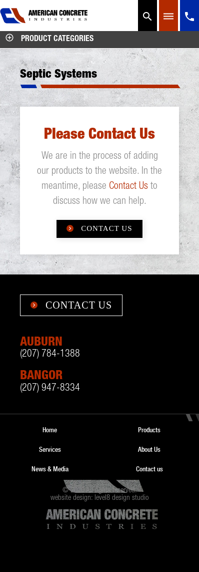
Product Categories (49, 40)
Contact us (149, 468)
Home (49, 429)
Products (149, 429)
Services (50, 449)
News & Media (50, 468)
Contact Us (128, 187)
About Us (149, 449)
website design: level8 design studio (99, 498)
